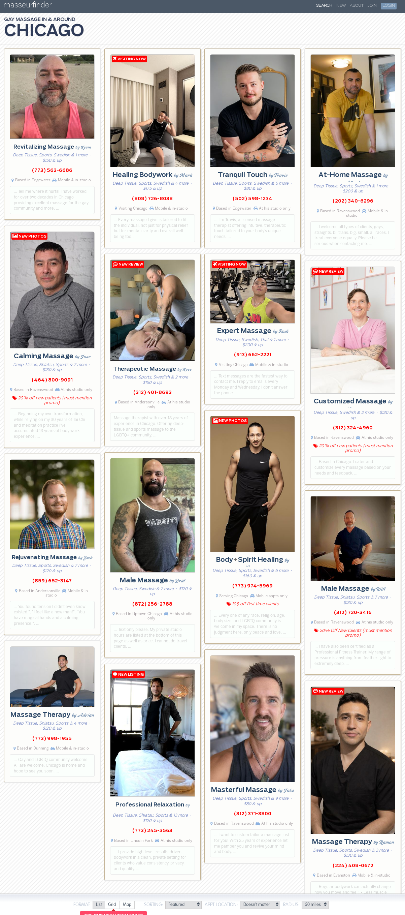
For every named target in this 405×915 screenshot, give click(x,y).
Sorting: (153, 905)
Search (324, 6)
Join (372, 6)
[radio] (99, 905)
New (341, 6)
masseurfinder (27, 6)
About (357, 6)
